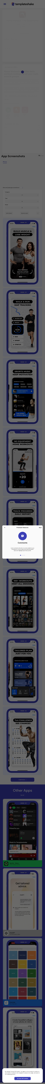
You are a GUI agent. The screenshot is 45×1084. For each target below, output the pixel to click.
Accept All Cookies (22, 1078)
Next (40, 527)
